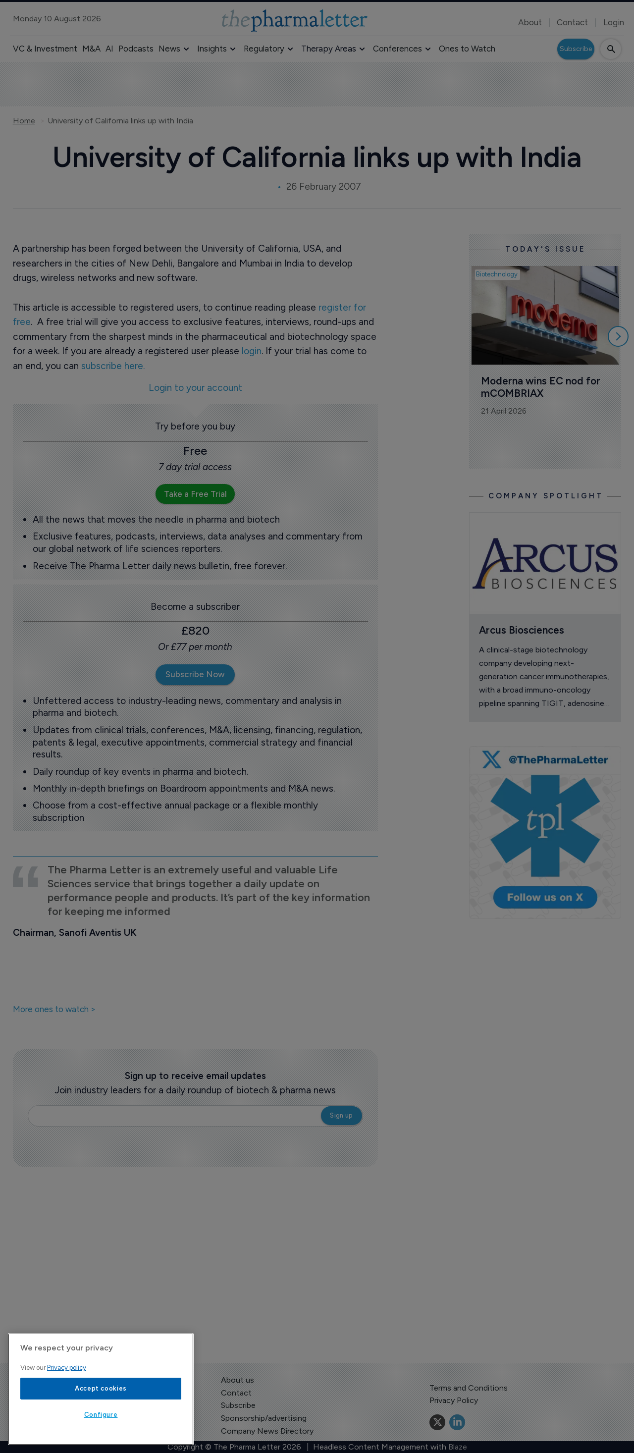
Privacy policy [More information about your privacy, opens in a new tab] (66, 1367)
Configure (101, 1414)
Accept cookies (101, 1388)
